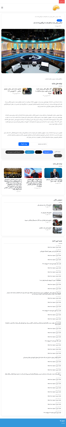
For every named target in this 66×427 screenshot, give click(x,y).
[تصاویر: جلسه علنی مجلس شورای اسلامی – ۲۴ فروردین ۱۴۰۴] (27, 91)
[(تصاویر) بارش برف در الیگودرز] (57, 230)
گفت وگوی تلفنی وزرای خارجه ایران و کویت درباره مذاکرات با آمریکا (43, 91)
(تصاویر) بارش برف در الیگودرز (45, 228)
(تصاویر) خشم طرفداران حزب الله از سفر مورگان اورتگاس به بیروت (38, 220)
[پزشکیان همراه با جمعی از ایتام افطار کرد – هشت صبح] (53, 173)
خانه (60, 17)
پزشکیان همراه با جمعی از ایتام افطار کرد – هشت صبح (54, 180)
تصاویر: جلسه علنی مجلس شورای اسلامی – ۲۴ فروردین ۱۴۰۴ (12, 90)
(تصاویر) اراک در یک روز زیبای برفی (44, 205)
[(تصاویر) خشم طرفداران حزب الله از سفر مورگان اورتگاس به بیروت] (57, 222)
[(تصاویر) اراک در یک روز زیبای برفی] (57, 207)
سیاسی (56, 17)
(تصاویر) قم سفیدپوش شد (46, 213)
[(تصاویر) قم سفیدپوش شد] (57, 215)
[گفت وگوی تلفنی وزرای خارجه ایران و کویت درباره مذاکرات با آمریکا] (57, 91)
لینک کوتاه (24, 144)
